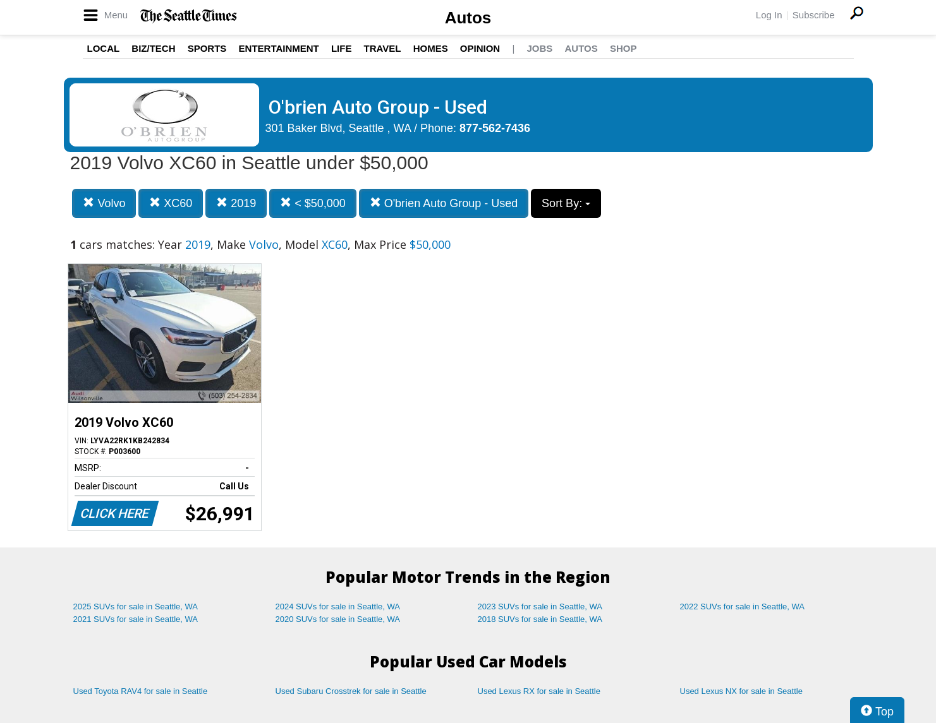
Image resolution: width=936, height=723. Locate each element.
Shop (623, 48)
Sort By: (566, 203)
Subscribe (814, 14)
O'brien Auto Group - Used (444, 203)
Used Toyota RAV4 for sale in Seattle (140, 691)
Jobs (539, 48)
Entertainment (279, 48)
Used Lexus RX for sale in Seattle (539, 691)
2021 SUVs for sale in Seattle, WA (135, 619)
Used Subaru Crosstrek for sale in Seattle (351, 691)
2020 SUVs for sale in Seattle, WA (338, 619)
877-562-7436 (494, 128)
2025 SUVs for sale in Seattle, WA (135, 606)
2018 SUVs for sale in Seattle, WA (540, 619)
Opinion (480, 48)
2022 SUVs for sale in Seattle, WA (742, 606)
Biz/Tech (153, 48)
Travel (382, 48)
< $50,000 (313, 203)
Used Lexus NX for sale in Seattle (741, 691)
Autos (468, 17)
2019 (236, 203)
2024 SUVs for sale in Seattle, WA (338, 606)
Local (103, 48)
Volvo (104, 203)
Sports (207, 48)
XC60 (170, 203)
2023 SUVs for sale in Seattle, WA (540, 606)
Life (341, 48)
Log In (769, 14)
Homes (430, 48)
